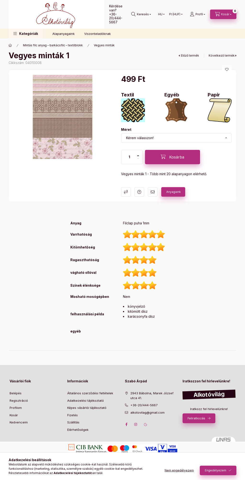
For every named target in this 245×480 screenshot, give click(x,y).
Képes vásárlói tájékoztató (86, 408)
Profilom (16, 408)
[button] (26, 33)
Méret (126, 129)
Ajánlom (152, 192)
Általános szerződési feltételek (90, 393)
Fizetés (72, 415)
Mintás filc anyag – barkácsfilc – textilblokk (53, 45)
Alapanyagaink (63, 34)
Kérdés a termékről (139, 192)
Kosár (14, 415)
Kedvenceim (19, 422)
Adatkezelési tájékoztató (85, 400)
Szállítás (73, 422)
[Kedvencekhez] (227, 69)
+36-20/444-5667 (115, 18)
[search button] (141, 14)
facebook (126, 424)
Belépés (16, 393)
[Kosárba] (172, 157)
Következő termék (222, 55)
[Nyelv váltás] (160, 14)
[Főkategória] (10, 45)
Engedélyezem (215, 470)
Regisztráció (19, 400)
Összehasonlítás (126, 192)
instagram (136, 424)
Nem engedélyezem (179, 470)
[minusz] (138, 158)
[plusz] (138, 155)
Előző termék (190, 55)
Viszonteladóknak (97, 34)
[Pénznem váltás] (175, 14)
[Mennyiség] (129, 157)
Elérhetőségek (78, 430)
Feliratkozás (196, 418)
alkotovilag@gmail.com (147, 412)
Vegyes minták (104, 45)
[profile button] (197, 14)
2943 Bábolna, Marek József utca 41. (151, 395)
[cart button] (223, 14)
